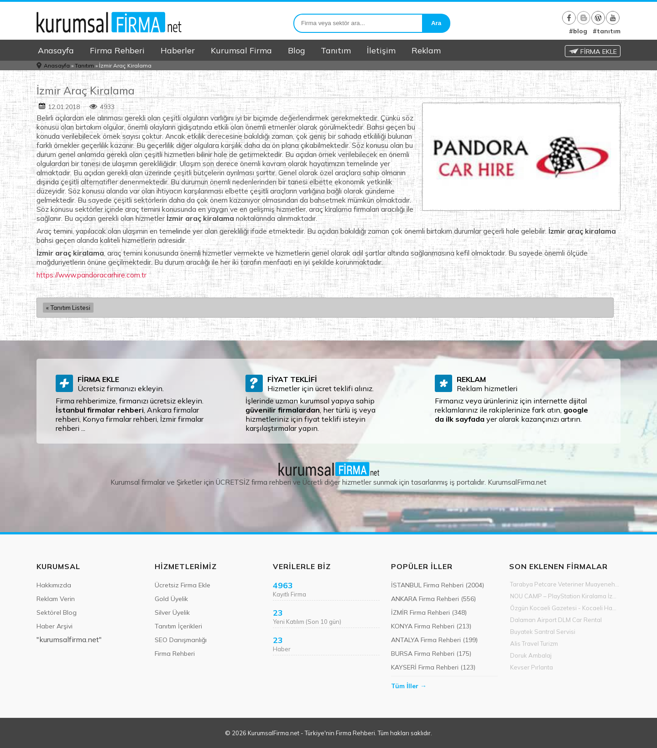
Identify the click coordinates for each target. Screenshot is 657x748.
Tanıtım (336, 50)
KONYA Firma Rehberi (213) (431, 626)
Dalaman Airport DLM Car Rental (556, 619)
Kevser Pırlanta (531, 667)
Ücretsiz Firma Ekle (182, 585)
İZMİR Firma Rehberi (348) (429, 612)
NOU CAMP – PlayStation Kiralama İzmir (565, 596)
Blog (296, 50)
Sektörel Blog (56, 612)
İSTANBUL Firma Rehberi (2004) (437, 585)
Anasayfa (56, 50)
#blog (578, 31)
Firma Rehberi (117, 50)
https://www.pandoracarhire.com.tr (91, 274)
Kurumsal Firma (241, 50)
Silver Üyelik (172, 612)
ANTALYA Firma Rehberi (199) (434, 640)
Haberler (178, 50)
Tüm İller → (409, 686)
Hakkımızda (53, 585)
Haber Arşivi (54, 626)
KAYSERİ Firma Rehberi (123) (433, 667)
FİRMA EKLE (592, 51)
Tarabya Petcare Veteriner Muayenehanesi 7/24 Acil (565, 584)
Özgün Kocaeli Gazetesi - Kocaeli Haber (565, 608)
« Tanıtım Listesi (68, 307)
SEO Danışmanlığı (181, 640)
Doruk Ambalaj (531, 655)
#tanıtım (606, 31)
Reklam (426, 50)
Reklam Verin (55, 599)
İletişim (381, 50)
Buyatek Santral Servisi (542, 631)
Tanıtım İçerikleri (178, 626)
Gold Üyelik (171, 599)
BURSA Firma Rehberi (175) (431, 653)
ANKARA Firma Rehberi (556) (433, 599)
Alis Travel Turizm (534, 643)
